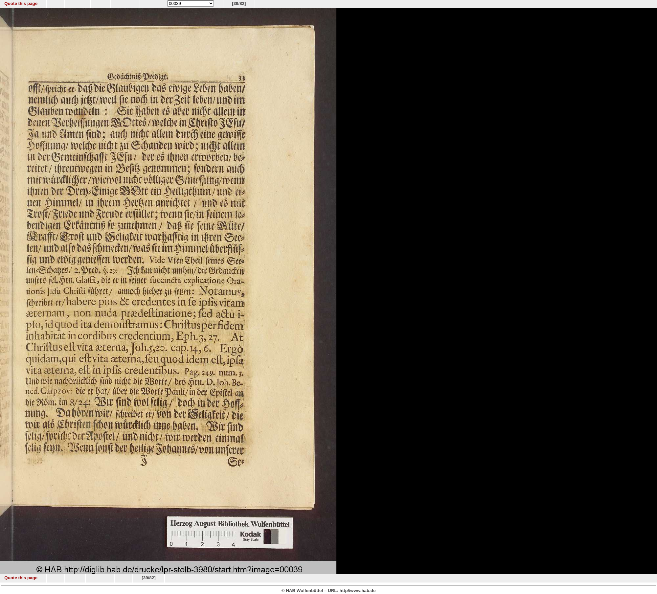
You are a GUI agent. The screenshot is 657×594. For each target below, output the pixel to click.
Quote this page (20, 3)
